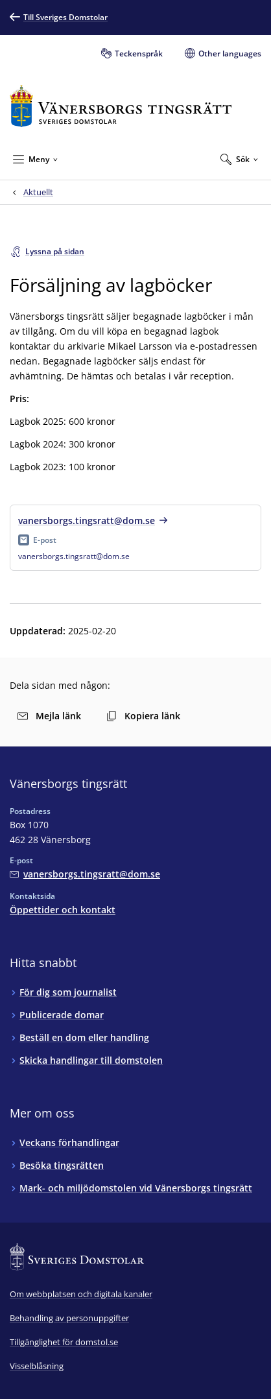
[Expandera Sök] (239, 158)
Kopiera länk (143, 716)
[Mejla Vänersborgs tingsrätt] (85, 874)
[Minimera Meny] (35, 158)
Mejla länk (49, 716)
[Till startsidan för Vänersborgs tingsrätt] (120, 106)
